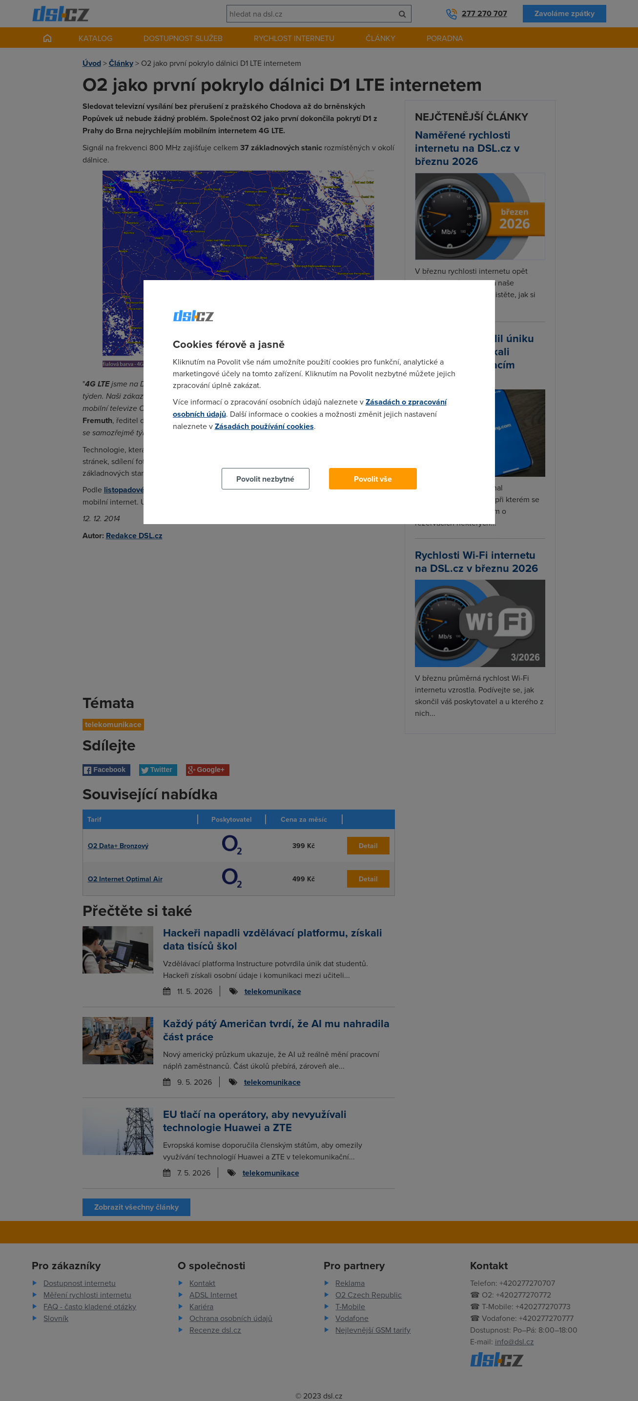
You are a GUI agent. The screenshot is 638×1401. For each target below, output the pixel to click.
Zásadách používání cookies (264, 426)
